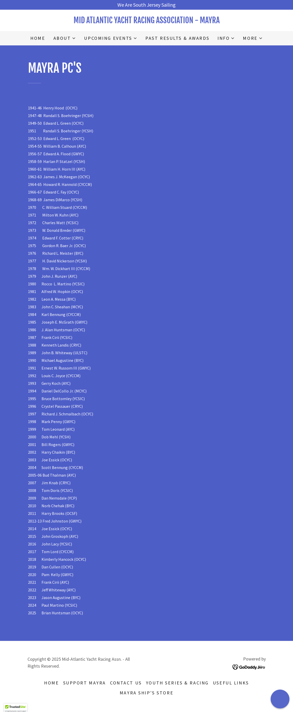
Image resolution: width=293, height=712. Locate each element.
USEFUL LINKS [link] (231, 683)
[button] (64, 38)
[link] (146, 21)
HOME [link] (37, 38)
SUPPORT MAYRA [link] (84, 683)
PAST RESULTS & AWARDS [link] (177, 38)
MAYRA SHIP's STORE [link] (146, 693)
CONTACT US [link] (126, 683)
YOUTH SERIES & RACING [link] (177, 683)
